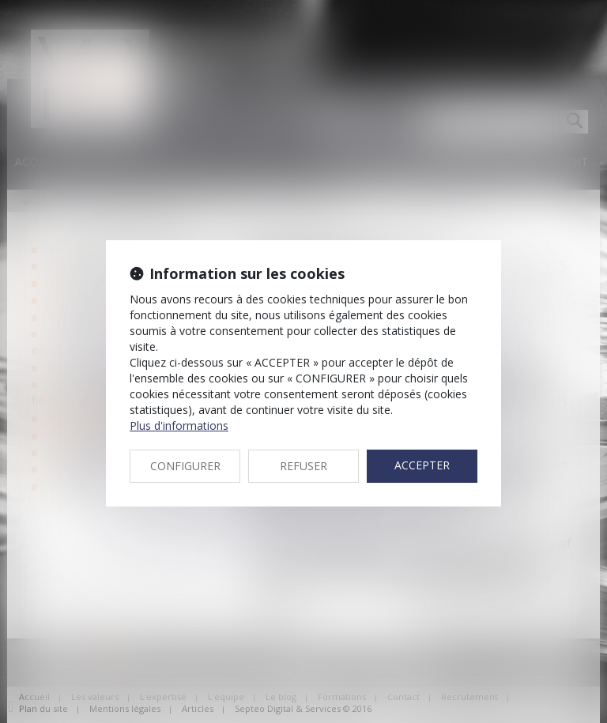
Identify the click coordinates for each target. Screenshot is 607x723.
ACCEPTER (422, 465)
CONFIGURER (185, 465)
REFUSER (303, 465)
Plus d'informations (179, 425)
